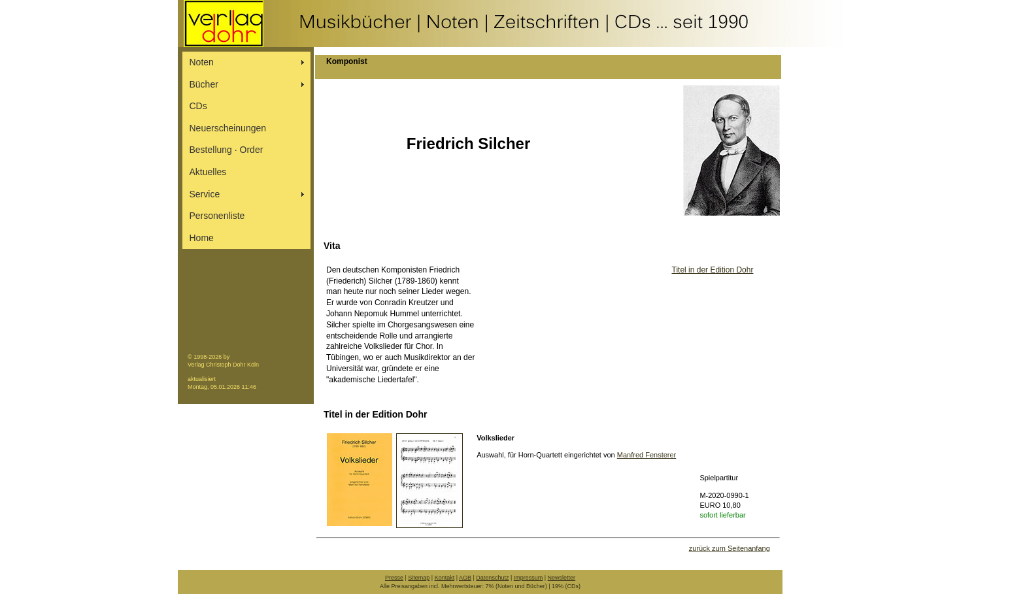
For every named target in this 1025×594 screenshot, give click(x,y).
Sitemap (418, 577)
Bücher (204, 84)
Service (205, 194)
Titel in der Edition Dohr (713, 269)
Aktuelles (208, 172)
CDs (198, 106)
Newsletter (562, 577)
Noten (202, 62)
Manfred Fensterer (646, 455)
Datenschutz (492, 577)
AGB (465, 577)
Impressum (528, 577)
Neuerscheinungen (228, 128)
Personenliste (217, 215)
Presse (394, 577)
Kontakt (445, 577)
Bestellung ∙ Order (226, 149)
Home (202, 238)
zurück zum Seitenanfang (729, 548)
